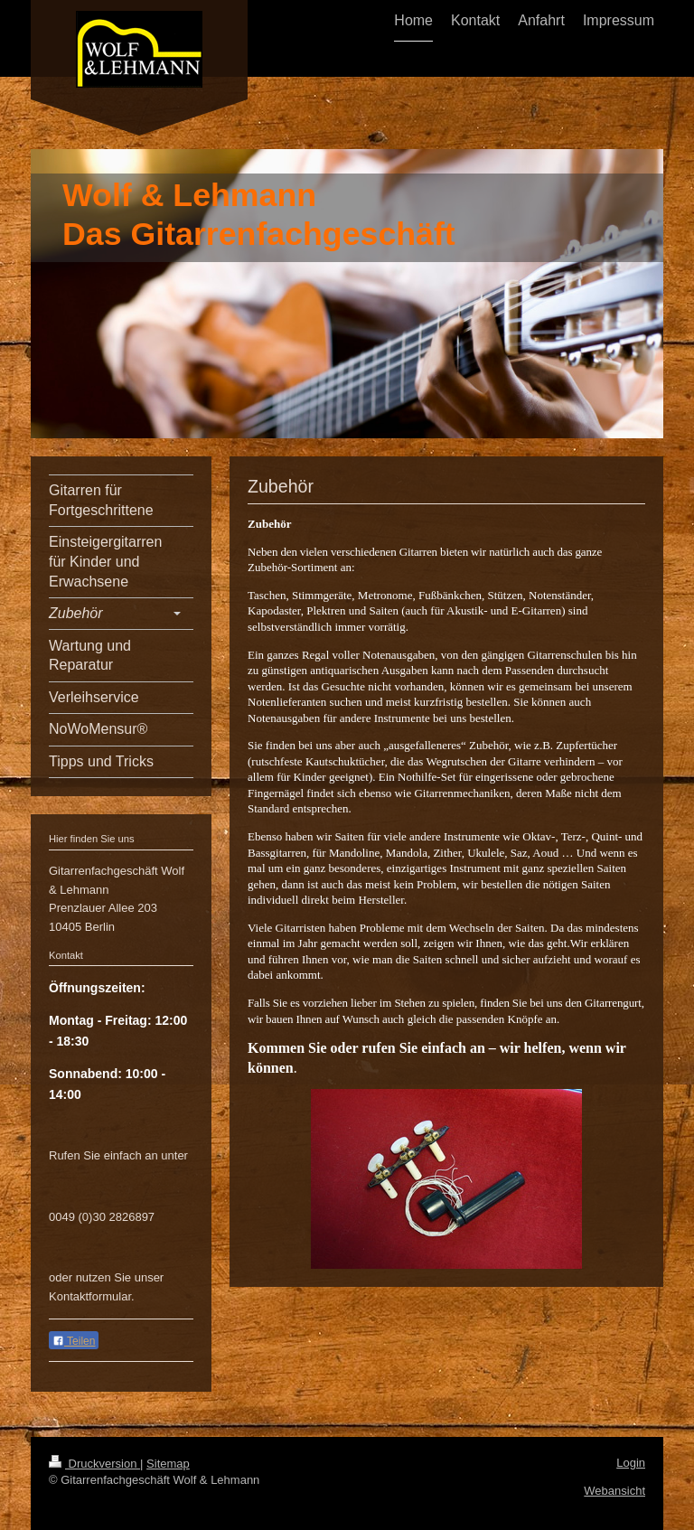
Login (630, 1462)
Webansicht (614, 1490)
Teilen (73, 1341)
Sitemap (168, 1463)
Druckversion (94, 1463)
